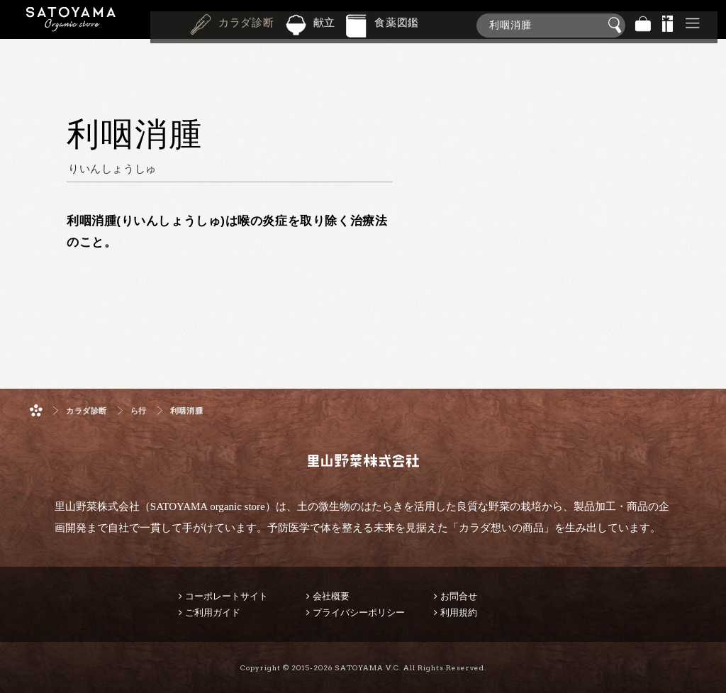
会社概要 (331, 596)
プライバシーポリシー (359, 612)
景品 (667, 25)
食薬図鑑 (396, 24)
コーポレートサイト (226, 596)
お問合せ (458, 596)
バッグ (643, 25)
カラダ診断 (246, 24)
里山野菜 (71, 25)
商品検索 (711, 22)
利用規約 (458, 612)
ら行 (138, 411)
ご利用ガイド (212, 612)
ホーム (36, 410)
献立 (324, 24)
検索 (616, 25)
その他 (692, 25)
